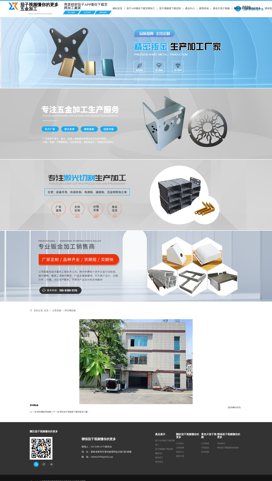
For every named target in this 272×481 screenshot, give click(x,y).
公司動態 (205, 443)
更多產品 (159, 462)
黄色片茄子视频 (220, 8)
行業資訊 (205, 448)
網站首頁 (117, 8)
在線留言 (221, 443)
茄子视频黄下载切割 (170, 8)
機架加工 (159, 453)
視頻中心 (180, 452)
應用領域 (203, 8)
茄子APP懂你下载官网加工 (140, 8)
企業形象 (56, 310)
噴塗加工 (159, 458)
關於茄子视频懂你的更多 (246, 8)
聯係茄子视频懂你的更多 (228, 448)
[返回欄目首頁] (234, 407)
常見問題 (205, 452)
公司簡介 (180, 443)
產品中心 (190, 8)
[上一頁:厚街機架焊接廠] (40, 412)
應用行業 (180, 456)
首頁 (46, 310)
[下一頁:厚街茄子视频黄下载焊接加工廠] (70, 412)
